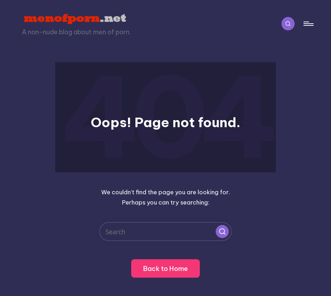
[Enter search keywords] (165, 231)
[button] (222, 231)
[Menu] (308, 23)
